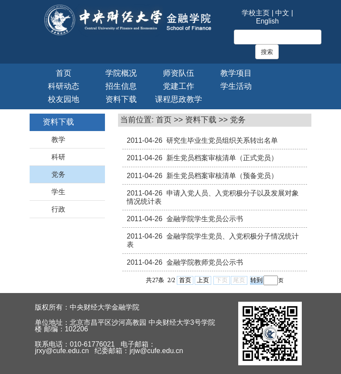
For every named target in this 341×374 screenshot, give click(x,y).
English (267, 21)
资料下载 (121, 99)
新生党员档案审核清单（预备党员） (222, 175)
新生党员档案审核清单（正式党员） (222, 158)
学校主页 (256, 13)
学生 (58, 191)
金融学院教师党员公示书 (204, 262)
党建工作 (178, 86)
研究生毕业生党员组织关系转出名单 (222, 140)
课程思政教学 (178, 99)
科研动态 (63, 86)
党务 (58, 174)
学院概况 (121, 73)
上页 (203, 280)
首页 (63, 73)
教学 (58, 139)
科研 (58, 157)
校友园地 (63, 99)
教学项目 (236, 73)
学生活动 (236, 86)
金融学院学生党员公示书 (204, 218)
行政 (58, 209)
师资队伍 (178, 73)
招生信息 (121, 86)
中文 (282, 13)
